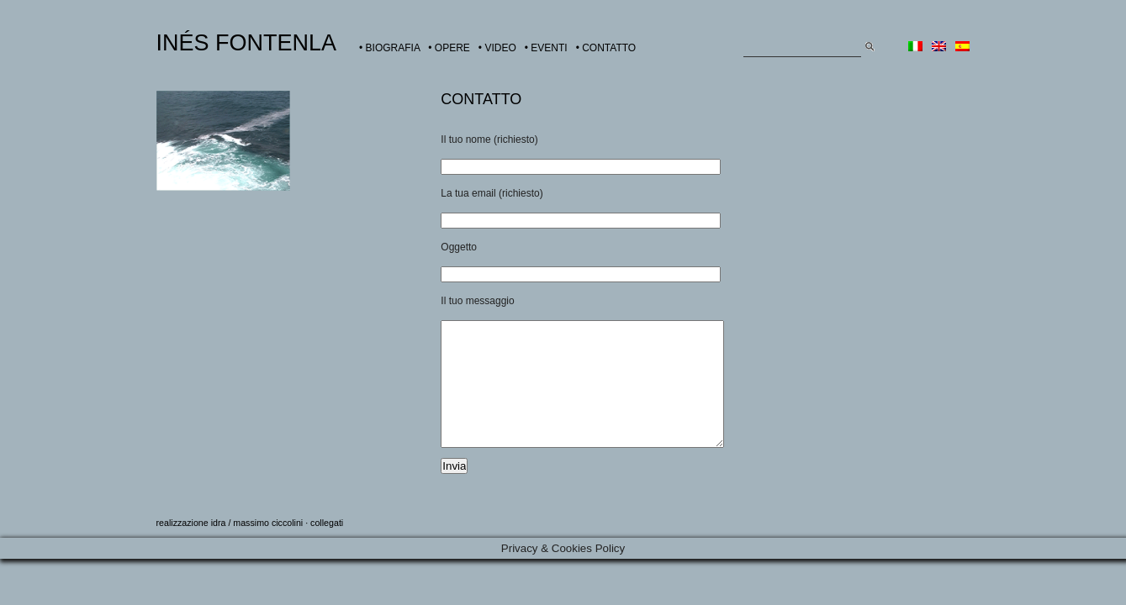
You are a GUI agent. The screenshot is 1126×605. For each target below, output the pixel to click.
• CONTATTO (606, 48)
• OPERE (449, 48)
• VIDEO (497, 48)
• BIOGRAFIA (389, 48)
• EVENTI (546, 48)
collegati (326, 548)
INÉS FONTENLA (246, 42)
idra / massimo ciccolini (257, 548)
